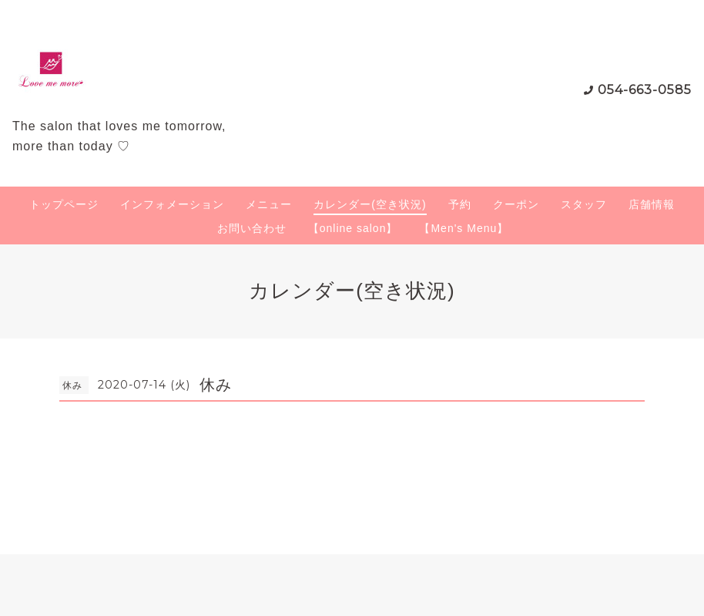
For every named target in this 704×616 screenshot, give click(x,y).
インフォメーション (172, 204)
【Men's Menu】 (463, 228)
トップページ (64, 204)
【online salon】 (353, 228)
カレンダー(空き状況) (369, 204)
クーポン (516, 204)
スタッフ (584, 204)
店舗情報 (652, 204)
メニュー (269, 204)
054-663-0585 (645, 89)
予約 (459, 204)
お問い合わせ (252, 228)
